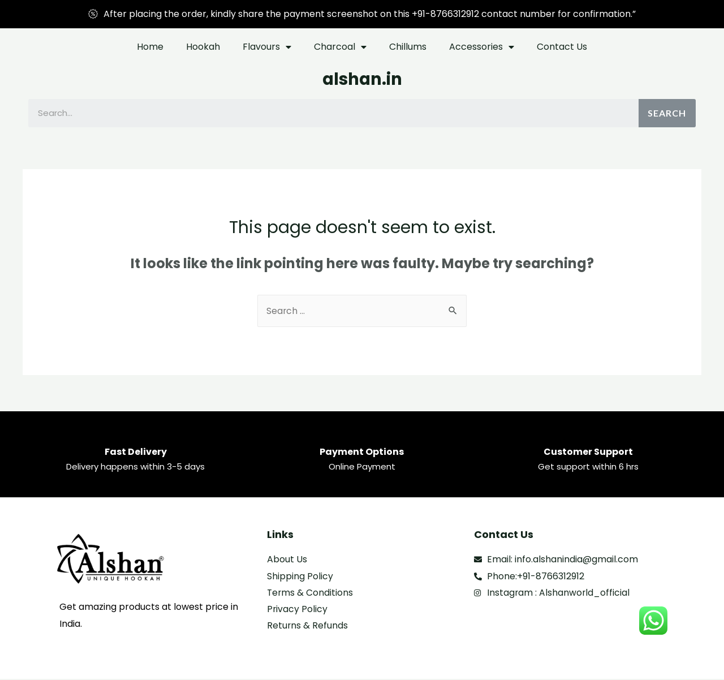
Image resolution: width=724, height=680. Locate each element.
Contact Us (562, 46)
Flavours (267, 47)
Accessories (481, 47)
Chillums (407, 46)
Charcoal (340, 47)
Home (150, 46)
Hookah (203, 46)
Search (667, 112)
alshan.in (362, 79)
